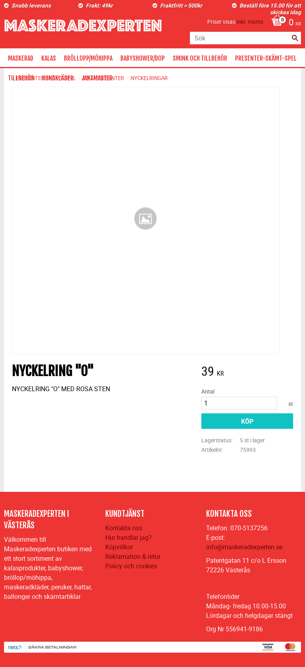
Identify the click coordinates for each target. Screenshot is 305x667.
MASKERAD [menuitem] (20, 58)
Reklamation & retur (132, 556)
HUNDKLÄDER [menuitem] (57, 78)
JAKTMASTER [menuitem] (97, 78)
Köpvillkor (119, 547)
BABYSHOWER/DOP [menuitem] (142, 58)
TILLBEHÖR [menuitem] (21, 78)
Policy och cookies (131, 566)
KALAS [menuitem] (48, 58)
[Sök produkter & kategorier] (245, 38)
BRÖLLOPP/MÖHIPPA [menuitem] (88, 58)
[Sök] (295, 38)
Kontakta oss (123, 528)
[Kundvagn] (284, 23)
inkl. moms (250, 21)
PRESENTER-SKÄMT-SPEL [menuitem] (266, 58)
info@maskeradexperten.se (244, 547)
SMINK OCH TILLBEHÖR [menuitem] (200, 58)
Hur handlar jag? (128, 537)
